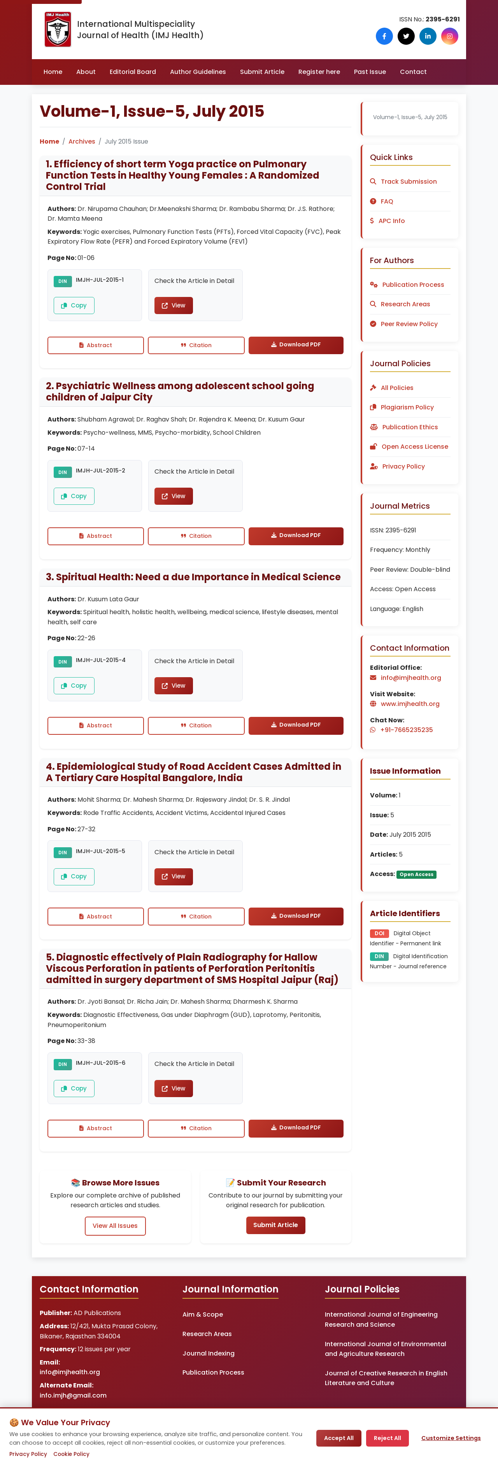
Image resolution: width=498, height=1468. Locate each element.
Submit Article (262, 71)
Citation (196, 349)
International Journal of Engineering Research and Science (381, 1340)
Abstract (95, 349)
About (86, 71)
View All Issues (115, 1245)
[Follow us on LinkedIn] (432, 36)
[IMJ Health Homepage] (57, 29)
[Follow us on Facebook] (395, 36)
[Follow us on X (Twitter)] (414, 36)
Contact (413, 71)
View (173, 306)
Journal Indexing (208, 1374)
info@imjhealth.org (70, 1393)
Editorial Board (133, 71)
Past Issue (370, 71)
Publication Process (213, 1393)
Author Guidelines (198, 71)
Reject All (387, 1438)
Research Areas (207, 1354)
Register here (319, 71)
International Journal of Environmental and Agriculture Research (385, 1369)
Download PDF (296, 348)
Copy (72, 307)
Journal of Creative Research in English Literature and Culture (386, 1399)
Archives (81, 141)
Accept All (339, 1438)
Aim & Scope (202, 1335)
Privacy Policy (28, 1454)
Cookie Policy (71, 1454)
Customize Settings (451, 1438)
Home (53, 71)
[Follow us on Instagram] (451, 36)
